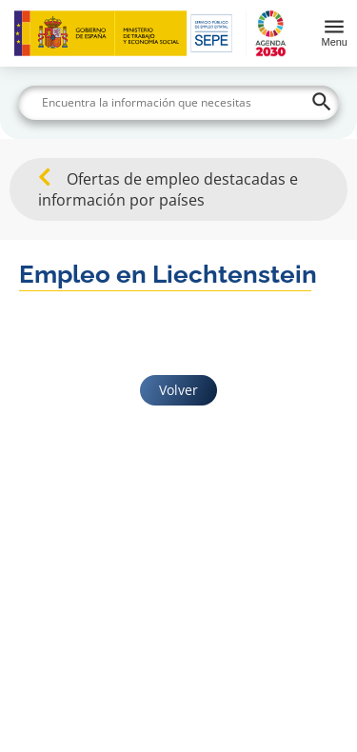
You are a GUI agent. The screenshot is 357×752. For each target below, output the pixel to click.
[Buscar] (179, 103)
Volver (178, 390)
